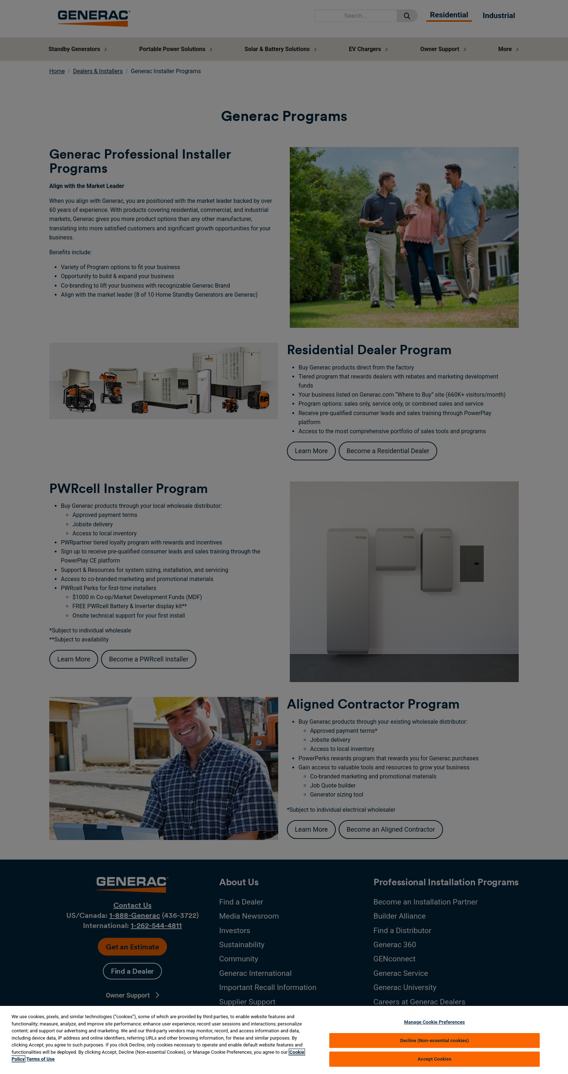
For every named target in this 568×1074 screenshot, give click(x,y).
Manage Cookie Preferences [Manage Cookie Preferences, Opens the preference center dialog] (434, 1022)
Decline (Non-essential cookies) (434, 1040)
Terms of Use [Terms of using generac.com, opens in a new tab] (40, 1059)
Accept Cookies (434, 1059)
